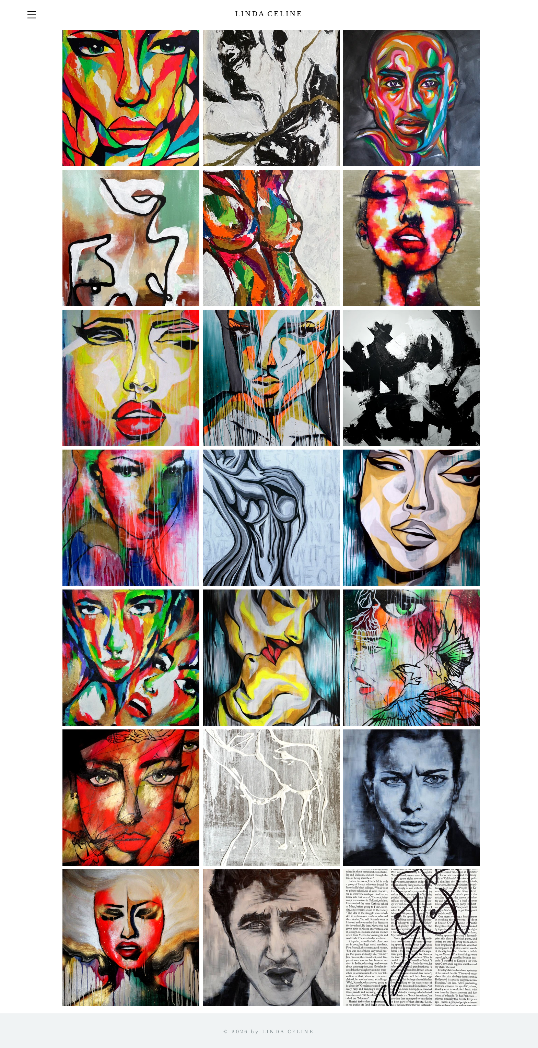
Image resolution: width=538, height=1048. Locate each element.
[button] (31, 15)
